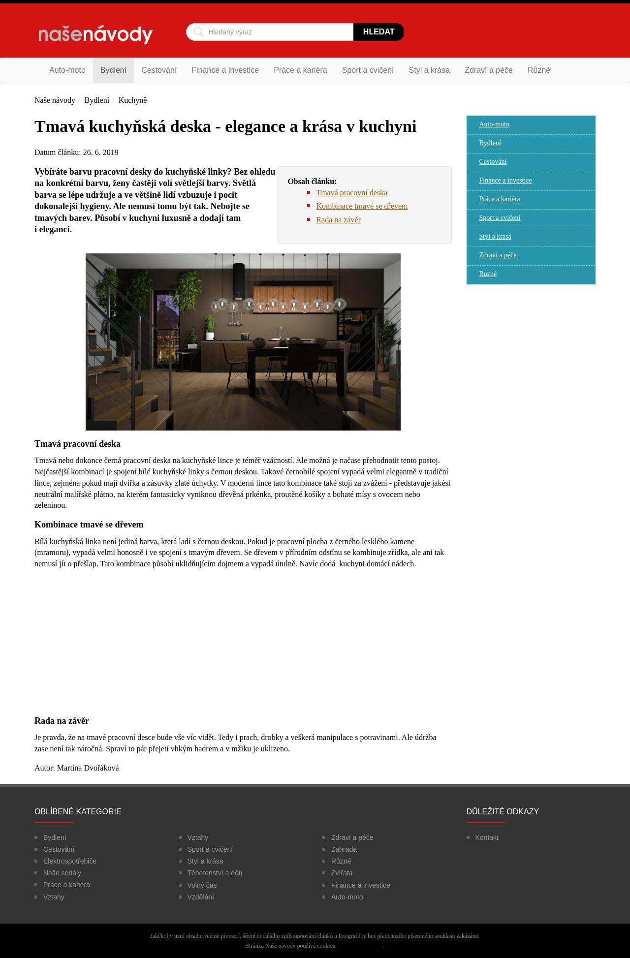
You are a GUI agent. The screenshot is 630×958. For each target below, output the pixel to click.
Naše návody (54, 100)
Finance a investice (225, 70)
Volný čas (202, 885)
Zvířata (342, 873)
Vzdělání (201, 897)
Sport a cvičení (368, 70)
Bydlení (113, 70)
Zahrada (344, 849)
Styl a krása (429, 70)
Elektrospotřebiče (69, 861)
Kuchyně (133, 100)
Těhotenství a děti (215, 873)
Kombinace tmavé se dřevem (362, 206)
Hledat (379, 32)
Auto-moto (67, 70)
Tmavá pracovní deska (351, 192)
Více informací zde (360, 945)
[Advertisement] (243, 646)
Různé (539, 70)
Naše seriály (62, 873)
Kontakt (487, 837)
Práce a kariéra (300, 70)
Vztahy (53, 897)
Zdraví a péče (489, 70)
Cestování (159, 70)
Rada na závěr (338, 220)
